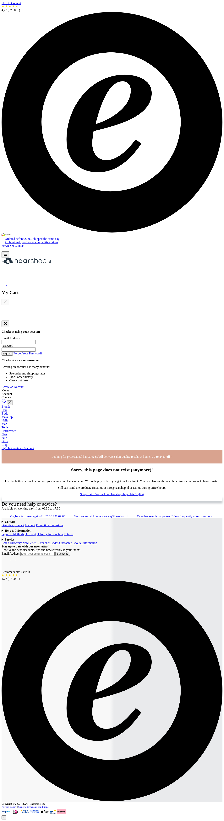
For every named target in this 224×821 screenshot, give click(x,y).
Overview (8, 525)
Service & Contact (13, 245)
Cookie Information (85, 543)
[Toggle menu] (10, 402)
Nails (5, 420)
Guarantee (65, 543)
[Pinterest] (18, 559)
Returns (68, 534)
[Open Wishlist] (4, 284)
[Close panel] (5, 324)
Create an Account (13, 387)
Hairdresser (9, 430)
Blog (5, 444)
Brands (6, 406)
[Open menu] (5, 254)
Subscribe (62, 553)
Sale (4, 437)
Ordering (30, 534)
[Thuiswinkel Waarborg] (6, 235)
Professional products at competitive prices (31, 242)
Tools (5, 427)
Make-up (7, 417)
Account (30, 525)
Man (4, 424)
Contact (19, 525)
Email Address (11, 553)
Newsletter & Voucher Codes (40, 543)
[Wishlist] (4, 402)
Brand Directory (12, 543)
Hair (4, 410)
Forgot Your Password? (28, 353)
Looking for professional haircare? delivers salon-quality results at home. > (112, 456)
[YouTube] (13, 559)
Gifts (5, 441)
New (4, 434)
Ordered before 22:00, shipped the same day (32, 238)
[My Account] (4, 278)
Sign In (7, 353)
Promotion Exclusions (49, 525)
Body (5, 413)
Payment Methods (13, 534)
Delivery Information (50, 534)
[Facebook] (4, 559)
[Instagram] (8, 559)
